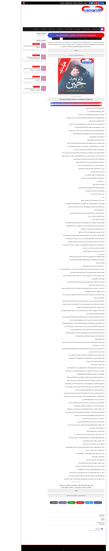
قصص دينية (27, 29)
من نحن (53, 3)
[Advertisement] (39, 16)
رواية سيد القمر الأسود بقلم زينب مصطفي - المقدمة (23, 89)
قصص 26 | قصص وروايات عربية (78, 549)
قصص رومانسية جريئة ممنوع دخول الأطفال (22, 46)
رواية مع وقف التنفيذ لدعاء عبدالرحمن (67, 55)
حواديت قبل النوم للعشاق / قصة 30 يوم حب (23, 79)
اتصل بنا (66, 3)
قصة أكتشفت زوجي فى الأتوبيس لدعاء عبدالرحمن (67, 495)
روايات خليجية (42, 29)
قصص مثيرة (71, 38)
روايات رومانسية (86, 29)
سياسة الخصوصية (60, 3)
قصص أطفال (51, 29)
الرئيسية (76, 3)
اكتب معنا (71, 3)
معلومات (35, 29)
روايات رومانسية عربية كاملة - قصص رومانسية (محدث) (22, 58)
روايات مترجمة (77, 29)
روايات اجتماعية (60, 29)
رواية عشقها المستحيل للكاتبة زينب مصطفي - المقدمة (22, 69)
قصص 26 (62, 42)
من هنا (64, 487)
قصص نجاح (68, 29)
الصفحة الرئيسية (77, 38)
